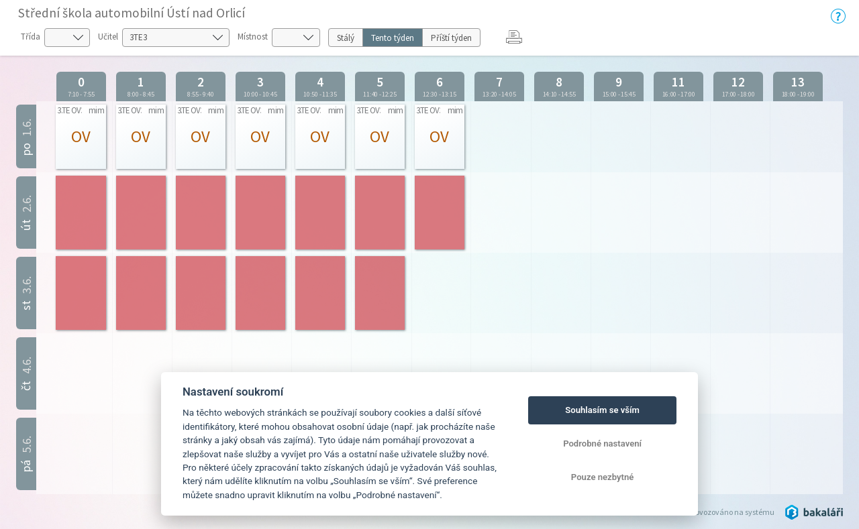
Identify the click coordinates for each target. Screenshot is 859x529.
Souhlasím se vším (602, 410)
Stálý (345, 38)
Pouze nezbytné (602, 477)
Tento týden (392, 38)
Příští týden (451, 38)
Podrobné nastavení (602, 443)
